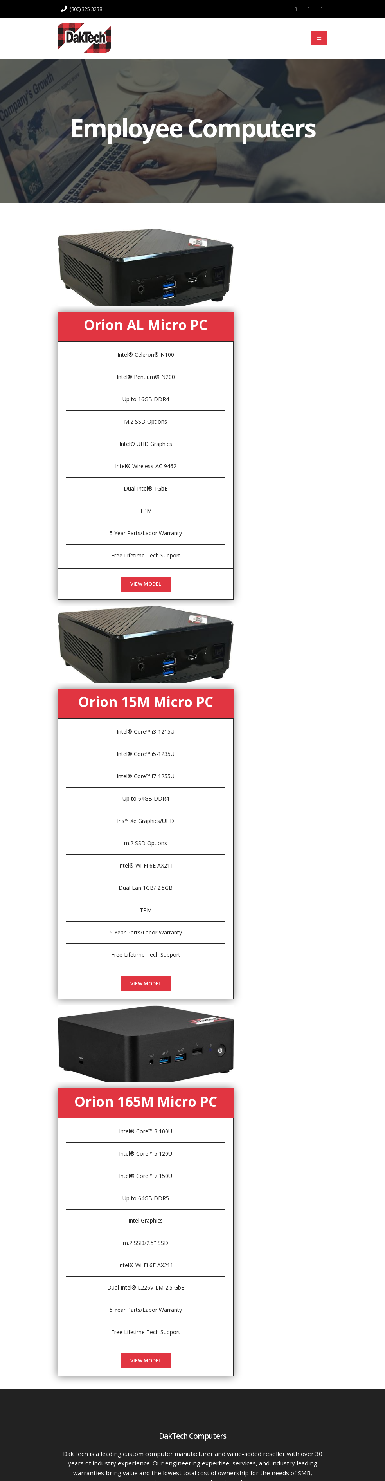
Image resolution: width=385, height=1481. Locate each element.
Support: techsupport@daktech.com (197, 1436)
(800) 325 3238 (81, 9)
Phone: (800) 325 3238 (198, 1395)
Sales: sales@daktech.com (197, 1422)
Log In (291, 38)
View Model (145, 531)
